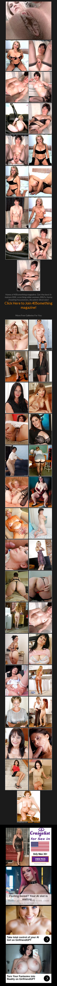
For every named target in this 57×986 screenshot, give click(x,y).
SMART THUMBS (34, 822)
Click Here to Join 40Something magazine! (28, 305)
